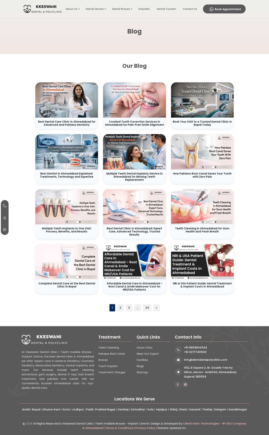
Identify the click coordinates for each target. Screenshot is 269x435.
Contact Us (190, 9)
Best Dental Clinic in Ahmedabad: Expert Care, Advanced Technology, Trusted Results (134, 231)
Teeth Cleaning (108, 348)
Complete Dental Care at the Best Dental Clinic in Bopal (66, 285)
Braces (103, 360)
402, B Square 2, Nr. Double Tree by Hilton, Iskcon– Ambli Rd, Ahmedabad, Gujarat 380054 (210, 372)
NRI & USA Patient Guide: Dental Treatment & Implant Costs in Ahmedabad (202, 285)
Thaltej (207, 409)
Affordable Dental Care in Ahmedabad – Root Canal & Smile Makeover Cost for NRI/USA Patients (134, 286)
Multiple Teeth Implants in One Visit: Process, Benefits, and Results (66, 230)
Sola (150, 409)
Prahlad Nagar (105, 409)
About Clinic (145, 348)
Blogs (140, 366)
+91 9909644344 (195, 348)
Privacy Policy (145, 428)
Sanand (194, 409)
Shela (183, 409)
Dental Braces (121, 9)
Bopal (36, 409)
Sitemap (142, 372)
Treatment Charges (111, 372)
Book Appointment (225, 9)
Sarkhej (123, 409)
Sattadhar (138, 409)
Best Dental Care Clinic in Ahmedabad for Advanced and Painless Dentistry (66, 123)
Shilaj (173, 409)
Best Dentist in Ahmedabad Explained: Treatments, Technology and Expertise (66, 175)
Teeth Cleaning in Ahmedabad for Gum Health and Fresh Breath (202, 230)
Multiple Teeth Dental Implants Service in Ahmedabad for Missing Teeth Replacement (134, 177)
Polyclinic (144, 9)
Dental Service (95, 9)
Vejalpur (161, 409)
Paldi (89, 409)
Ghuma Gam (51, 409)
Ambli (26, 409)
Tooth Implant (108, 366)
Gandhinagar (237, 409)
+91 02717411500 (195, 352)
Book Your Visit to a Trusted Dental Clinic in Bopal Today (202, 123)
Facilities (142, 360)
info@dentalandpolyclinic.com (205, 360)
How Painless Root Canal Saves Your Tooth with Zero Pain (202, 175)
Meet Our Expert (148, 354)
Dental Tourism (166, 9)
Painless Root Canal (111, 354)
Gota (66, 409)
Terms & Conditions (119, 428)
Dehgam (220, 409)
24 (147, 308)
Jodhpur (78, 409)
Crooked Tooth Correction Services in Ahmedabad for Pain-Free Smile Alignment (134, 123)
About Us (71, 9)
